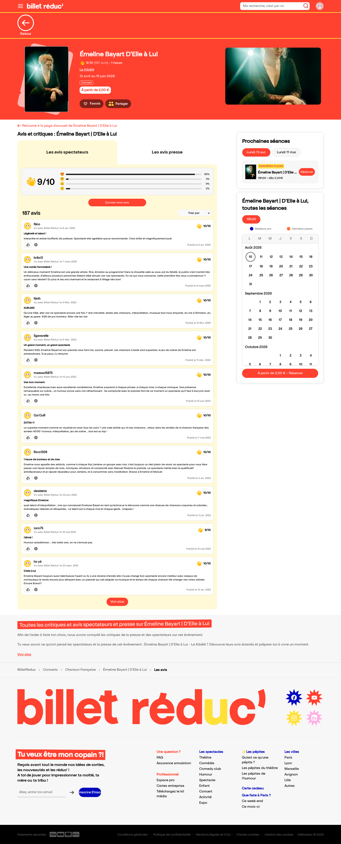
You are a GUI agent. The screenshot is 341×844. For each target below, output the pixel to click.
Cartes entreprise (170, 786)
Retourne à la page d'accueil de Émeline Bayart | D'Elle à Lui (69, 126)
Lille (287, 780)
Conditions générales (132, 834)
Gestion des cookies (279, 834)
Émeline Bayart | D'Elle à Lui (125, 670)
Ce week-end (252, 801)
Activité (205, 797)
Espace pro (166, 780)
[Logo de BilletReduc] (45, 6)
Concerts (50, 670)
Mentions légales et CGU (213, 834)
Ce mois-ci (251, 807)
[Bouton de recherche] (306, 5)
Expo (203, 803)
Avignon (291, 774)
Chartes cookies (247, 834)
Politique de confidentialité (172, 834)
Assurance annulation (174, 763)
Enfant (204, 786)
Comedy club (210, 769)
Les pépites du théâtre (260, 768)
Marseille (291, 769)
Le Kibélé (87, 70)
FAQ (160, 758)
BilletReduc (26, 670)
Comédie (206, 763)
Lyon (288, 763)
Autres (289, 786)
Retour (25, 25)
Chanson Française (80, 670)
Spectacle (207, 780)
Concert (205, 791)
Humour (205, 774)
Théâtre (205, 758)
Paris (288, 758)
